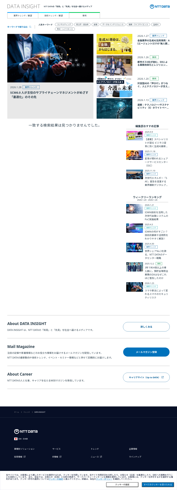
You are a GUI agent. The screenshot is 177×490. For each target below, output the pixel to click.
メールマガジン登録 (146, 352)
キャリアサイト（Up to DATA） (144, 377)
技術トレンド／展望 (53, 15)
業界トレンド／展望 (23, 15)
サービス (56, 449)
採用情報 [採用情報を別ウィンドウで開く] (18, 457)
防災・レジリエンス (65, 29)
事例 (84, 15)
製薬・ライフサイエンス (138, 24)
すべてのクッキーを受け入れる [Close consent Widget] (158, 484)
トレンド (26, 412)
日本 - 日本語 (21, 439)
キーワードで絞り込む (19, 26)
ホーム (16, 412)
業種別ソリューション (24, 449)
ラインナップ (135, 457)
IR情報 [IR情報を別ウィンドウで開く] (55, 457)
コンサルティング (64, 24)
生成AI (155, 24)
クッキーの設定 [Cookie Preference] (122, 484)
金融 (95, 24)
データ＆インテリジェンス (112, 24)
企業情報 (133, 449)
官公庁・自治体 (82, 24)
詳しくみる (146, 326)
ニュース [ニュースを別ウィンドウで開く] (95, 457)
